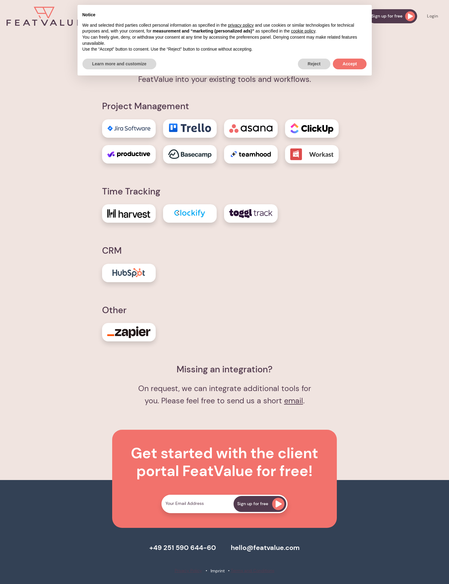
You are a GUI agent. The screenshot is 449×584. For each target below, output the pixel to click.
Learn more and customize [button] (119, 63)
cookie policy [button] (303, 31)
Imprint (218, 571)
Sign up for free (393, 16)
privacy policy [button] (241, 25)
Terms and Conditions (252, 570)
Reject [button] (314, 63)
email (293, 401)
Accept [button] (350, 63)
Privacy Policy (188, 570)
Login (432, 16)
